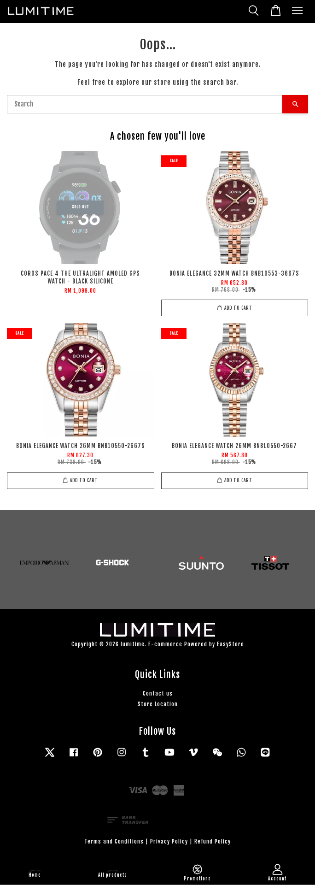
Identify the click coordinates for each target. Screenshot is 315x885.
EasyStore (230, 644)
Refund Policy (212, 841)
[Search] (144, 104)
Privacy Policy (169, 841)
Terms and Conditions (114, 841)
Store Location (158, 704)
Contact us (158, 693)
